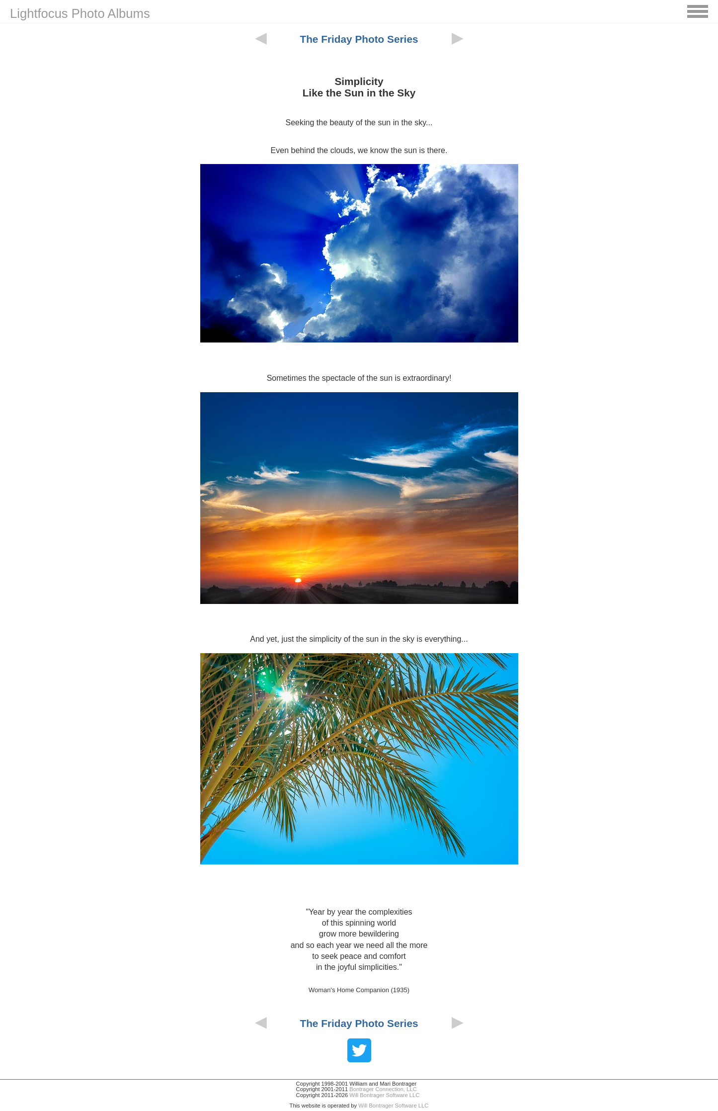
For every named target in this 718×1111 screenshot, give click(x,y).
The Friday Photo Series (359, 39)
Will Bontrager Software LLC (384, 1095)
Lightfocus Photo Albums (80, 13)
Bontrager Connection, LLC (383, 1089)
